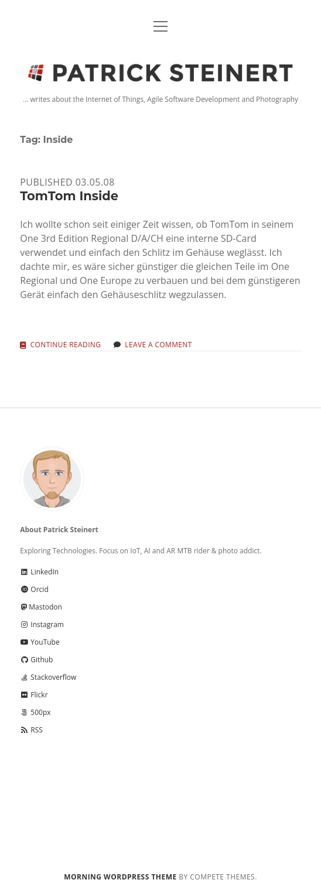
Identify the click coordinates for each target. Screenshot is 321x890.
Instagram (42, 624)
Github (36, 660)
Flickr (33, 695)
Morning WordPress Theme (120, 877)
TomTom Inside (69, 196)
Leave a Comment (158, 345)
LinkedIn (39, 572)
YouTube (39, 642)
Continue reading (65, 345)
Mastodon (41, 607)
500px (35, 712)
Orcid (34, 589)
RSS (31, 730)
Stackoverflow (48, 677)
